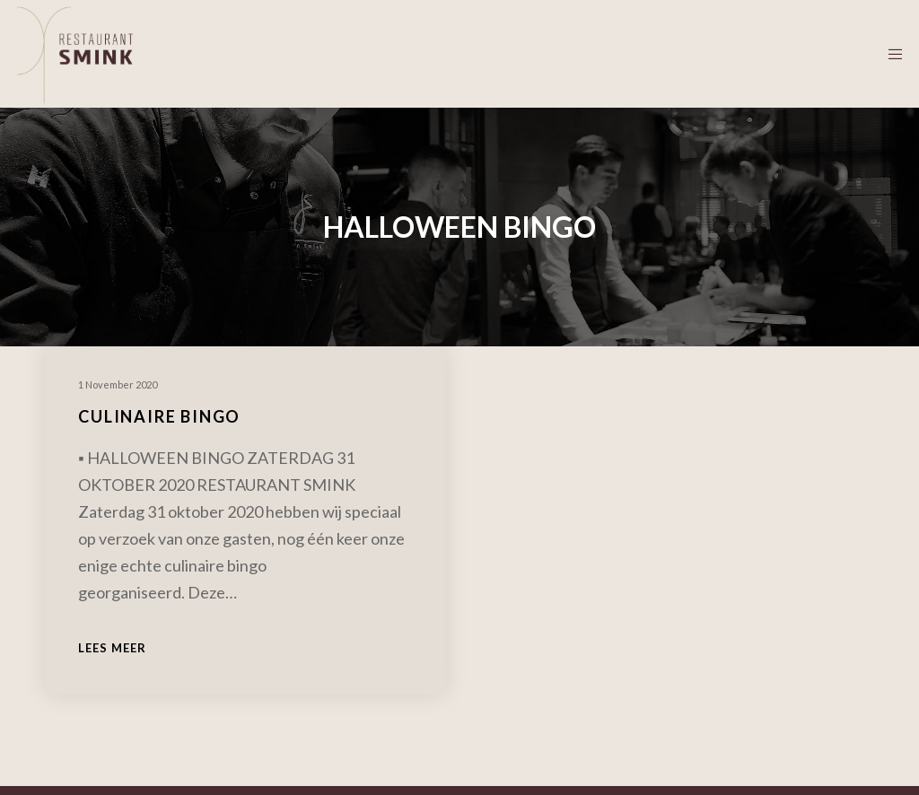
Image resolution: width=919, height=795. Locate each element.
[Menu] (889, 54)
